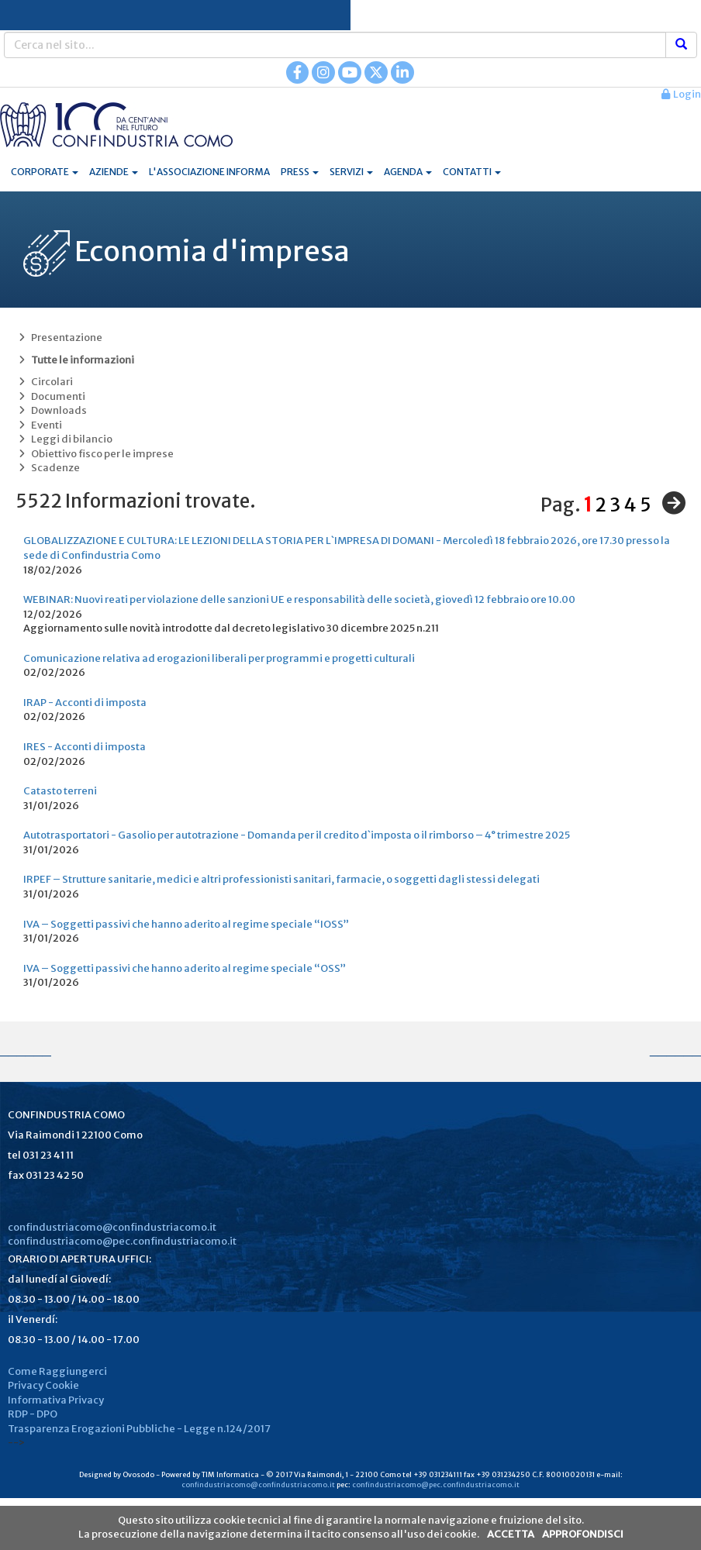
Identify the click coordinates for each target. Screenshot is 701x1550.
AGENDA (408, 171)
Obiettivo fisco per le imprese (95, 453)
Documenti (50, 396)
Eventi (39, 425)
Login (681, 94)
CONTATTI (472, 171)
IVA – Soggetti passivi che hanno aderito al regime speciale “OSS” (184, 968)
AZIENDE (113, 171)
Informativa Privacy (56, 1400)
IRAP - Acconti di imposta (85, 702)
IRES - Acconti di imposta (84, 746)
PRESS (300, 171)
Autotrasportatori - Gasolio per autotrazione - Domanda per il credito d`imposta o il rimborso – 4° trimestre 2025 (296, 835)
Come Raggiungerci (57, 1371)
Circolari (44, 381)
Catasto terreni (60, 790)
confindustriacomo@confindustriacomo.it (112, 1227)
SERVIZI (351, 171)
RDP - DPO (32, 1414)
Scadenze (48, 467)
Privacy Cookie (43, 1385)
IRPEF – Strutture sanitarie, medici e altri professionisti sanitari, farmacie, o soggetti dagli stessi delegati (281, 879)
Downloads (51, 410)
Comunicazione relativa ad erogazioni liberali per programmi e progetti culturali (219, 658)
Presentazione (59, 337)
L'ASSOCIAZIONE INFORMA (209, 171)
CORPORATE (44, 171)
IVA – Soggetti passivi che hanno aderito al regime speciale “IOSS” (186, 924)
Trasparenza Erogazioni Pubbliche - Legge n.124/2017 (139, 1428)
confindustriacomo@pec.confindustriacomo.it (122, 1241)
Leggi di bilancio (64, 439)
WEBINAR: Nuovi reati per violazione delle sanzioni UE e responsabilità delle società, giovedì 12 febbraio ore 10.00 (299, 599)
